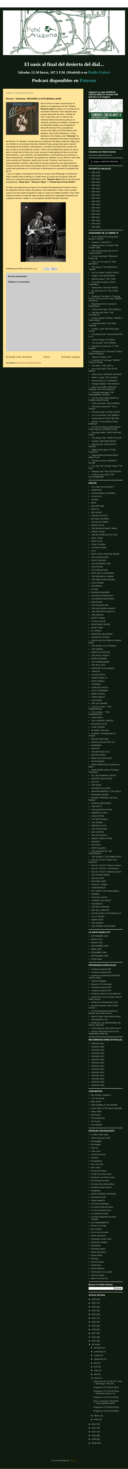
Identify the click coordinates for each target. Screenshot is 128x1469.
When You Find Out (99, 1278)
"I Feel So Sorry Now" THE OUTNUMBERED (101, 475)
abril (96, 1374)
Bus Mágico (96, 1144)
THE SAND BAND (99, 829)
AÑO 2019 (95, 192)
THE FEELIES (97, 615)
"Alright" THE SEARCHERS (103, 276)
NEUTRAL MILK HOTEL (101, 778)
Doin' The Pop (97, 1164)
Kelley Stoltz (96, 1111)
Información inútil (98, 1197)
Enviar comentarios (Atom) (29, 363)
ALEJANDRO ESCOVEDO (102, 599)
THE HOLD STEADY (100, 655)
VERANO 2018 (97, 1053)
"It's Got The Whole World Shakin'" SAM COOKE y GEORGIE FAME (105, 428)
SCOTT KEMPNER (99, 690)
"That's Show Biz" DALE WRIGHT (105, 403)
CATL (93, 551)
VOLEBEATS (97, 904)
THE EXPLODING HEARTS (103, 608)
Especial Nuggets (98, 981)
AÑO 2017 (95, 198)
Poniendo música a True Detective (106, 994)
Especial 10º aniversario (101, 984)
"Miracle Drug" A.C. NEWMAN (104, 381)
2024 (94, 1307)
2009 (94, 1439)
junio (96, 1367)
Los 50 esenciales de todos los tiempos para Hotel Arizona (103, 1012)
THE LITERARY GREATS (102, 721)
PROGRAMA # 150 (99, 1019)
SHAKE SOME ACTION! (101, 838)
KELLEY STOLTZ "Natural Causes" (106, 865)
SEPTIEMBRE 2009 (99, 946)
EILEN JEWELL (98, 681)
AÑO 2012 (95, 214)
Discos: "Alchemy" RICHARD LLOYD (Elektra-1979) (105, 1402)
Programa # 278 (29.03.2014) (106, 1387)
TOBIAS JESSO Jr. (99, 678)
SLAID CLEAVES (98, 560)
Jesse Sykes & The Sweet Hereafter (106, 1108)
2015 (94, 1341)
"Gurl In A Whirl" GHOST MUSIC (105, 273)
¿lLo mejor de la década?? (102, 487)
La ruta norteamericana (101, 1210)
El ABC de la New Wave (101, 1174)
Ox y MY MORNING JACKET (104, 775)
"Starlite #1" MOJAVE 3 (101, 242)
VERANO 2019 (97, 1050)
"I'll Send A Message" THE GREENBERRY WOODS (101, 393)
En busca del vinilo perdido (102, 1184)
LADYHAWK (96, 700)
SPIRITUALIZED (98, 848)
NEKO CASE (97, 541)
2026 (94, 1299)
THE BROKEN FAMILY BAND (104, 528)
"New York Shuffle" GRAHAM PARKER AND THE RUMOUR (102, 388)
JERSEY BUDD (98, 532)
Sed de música (97, 1262)
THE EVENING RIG (99, 605)
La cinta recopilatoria (100, 1204)
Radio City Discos (98, 1252)
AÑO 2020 (95, 188)
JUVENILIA (96, 684)
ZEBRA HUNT (97, 920)
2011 (94, 1432)
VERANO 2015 (97, 1063)
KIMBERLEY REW (99, 813)
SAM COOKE (97, 567)
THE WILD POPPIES (100, 907)
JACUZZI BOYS (98, 675)
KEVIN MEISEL (98, 761)
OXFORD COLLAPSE (100, 788)
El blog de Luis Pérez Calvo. (103, 1177)
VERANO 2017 (97, 1056)
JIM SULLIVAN (97, 878)
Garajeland (95, 1190)
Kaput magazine (98, 1200)
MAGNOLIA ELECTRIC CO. (103, 742)
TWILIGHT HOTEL (99, 897)
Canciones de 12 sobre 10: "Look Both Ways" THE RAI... (107, 1382)
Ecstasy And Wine (99, 1171)
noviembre (98, 1352)
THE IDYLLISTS (98, 665)
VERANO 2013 (97, 1069)
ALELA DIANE (97, 583)
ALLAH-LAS (96, 496)
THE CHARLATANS (99, 557)
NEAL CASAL (97, 538)
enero (96, 1419)
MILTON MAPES (98, 755)
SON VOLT (96, 845)
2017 (94, 1333)
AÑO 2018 (95, 195)
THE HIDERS (97, 649)
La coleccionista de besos (102, 1207)
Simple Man (96, 1265)
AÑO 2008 (95, 227)
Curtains (94, 1158)
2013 (94, 1424)
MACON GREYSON (100, 739)
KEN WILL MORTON (100, 910)
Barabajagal (96, 1141)
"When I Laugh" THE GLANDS (104, 377)
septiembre (99, 1359)
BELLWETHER (97, 506)
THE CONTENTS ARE (101, 564)
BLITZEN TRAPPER (100, 519)
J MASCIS (95, 671)
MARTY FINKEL (98, 618)
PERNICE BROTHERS (101, 803)
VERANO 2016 (97, 1059)
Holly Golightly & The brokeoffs (104, 1105)
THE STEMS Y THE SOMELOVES (106, 857)
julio (96, 1363)
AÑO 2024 (95, 176)
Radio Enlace (96, 1255)
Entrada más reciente (19, 356)
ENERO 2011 (97, 939)
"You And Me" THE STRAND (103, 343)
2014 (94, 1344)
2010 (94, 1435)
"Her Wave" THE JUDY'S (102, 366)
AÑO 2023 (95, 179)
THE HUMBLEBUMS (100, 662)
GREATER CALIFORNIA (102, 634)
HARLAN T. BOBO (99, 884)
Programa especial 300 (101, 990)
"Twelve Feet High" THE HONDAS (106, 309)
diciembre (98, 1348)
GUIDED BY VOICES (100, 637)
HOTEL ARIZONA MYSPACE (103, 1194)
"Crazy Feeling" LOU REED (103, 340)
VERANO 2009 (97, 1082)
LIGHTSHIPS (97, 717)
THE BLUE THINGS (100, 522)
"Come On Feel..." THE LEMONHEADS (100, 708)
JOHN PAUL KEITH (99, 687)
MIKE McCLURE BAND (101, 758)
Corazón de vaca (98, 1154)
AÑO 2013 (95, 211)
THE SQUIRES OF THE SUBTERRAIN (100, 852)
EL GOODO (96, 631)
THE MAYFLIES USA (100, 752)
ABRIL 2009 (96, 949)
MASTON (95, 748)
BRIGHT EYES (97, 525)
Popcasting (95, 1245)
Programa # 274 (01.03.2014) (106, 1411)
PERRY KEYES (98, 694)
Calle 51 (94, 1148)
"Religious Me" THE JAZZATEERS (106, 471)
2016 (94, 1337)
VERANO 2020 (97, 1047)
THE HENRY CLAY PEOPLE (103, 646)
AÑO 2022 (95, 182)
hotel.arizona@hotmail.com (100, 155)
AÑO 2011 (95, 217)
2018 (94, 1329)
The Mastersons (98, 1118)
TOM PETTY (96, 806)
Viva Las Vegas (97, 1275)
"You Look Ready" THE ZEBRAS (105, 415)
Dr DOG (94, 589)
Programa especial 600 (101, 969)
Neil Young (95, 1115)
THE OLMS (96, 785)
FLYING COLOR (98, 621)
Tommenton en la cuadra (101, 1272)
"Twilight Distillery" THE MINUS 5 (105, 384)
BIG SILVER (96, 512)
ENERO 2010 (97, 942)
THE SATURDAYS (99, 835)
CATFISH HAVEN (98, 547)
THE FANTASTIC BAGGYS (103, 611)
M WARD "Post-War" (100, 730)
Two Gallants (96, 1125)
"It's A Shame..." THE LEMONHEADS (99, 713)
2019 (94, 1326)
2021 (94, 1318)
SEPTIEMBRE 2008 (99, 956)
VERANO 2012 (97, 1072)
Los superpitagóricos (100, 1222)
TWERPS (95, 894)
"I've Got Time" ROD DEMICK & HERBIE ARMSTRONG (104, 399)
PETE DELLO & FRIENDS (102, 573)
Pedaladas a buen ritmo (101, 1239)
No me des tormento (100, 1232)
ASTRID (94, 499)
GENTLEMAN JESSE (100, 624)
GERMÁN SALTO (98, 825)
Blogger (73, 1460)
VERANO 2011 (97, 1075)
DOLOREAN (96, 586)
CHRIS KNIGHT (98, 697)
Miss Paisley (96, 1229)
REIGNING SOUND (99, 795)
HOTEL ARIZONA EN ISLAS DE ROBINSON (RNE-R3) (104, 1032)
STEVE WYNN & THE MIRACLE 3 (106, 913)
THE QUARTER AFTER (101, 810)
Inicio (46, 356)
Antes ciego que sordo (100, 1138)
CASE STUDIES (98, 544)
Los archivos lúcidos (99, 1213)
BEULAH (95, 509)
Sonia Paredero (97, 1268)
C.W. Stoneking (97, 1098)
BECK (93, 503)
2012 (94, 1428)
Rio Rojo (94, 1258)
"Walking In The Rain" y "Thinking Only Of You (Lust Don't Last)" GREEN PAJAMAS (105, 298)
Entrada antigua (70, 356)
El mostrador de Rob (100, 1180)
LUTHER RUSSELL (99, 819)
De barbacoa (96, 1161)
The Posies (96, 1121)
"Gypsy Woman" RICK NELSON (105, 418)
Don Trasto (95, 1167)
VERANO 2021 (97, 1043)
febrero (97, 1416)
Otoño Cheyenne (98, 1236)
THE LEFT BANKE (99, 703)
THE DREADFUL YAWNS (102, 576)
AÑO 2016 (95, 201)
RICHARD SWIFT (99, 881)
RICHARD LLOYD (99, 724)
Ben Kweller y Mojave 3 (101, 1095)
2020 (94, 1322)
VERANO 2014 (97, 1066)
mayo (96, 1370)
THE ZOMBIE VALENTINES (103, 926)
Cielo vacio (95, 1151)
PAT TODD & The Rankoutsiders (105, 891)
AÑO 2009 (95, 224)
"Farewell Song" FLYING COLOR (105, 412)
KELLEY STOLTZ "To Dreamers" (105, 868)
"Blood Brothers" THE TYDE (103, 279)
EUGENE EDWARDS (100, 592)
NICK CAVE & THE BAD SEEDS (105, 554)
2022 (94, 1314)
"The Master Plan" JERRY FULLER (106, 438)
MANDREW (96, 745)
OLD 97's (95, 782)
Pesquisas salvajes (99, 1242)
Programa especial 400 (101, 987)
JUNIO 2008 (96, 959)
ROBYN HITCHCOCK (100, 652)
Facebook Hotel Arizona (101, 1187)
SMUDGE (95, 842)
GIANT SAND (97, 628)
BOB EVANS (96, 602)
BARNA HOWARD (99, 658)
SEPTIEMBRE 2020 (99, 936)
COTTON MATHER (99, 570)
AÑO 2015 (95, 204)
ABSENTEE (96, 490)
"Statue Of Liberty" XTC (101, 357)
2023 (94, 1310)
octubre (97, 1355)
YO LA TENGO (97, 916)
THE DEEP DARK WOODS (103, 579)
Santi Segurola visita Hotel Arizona (106, 1028)
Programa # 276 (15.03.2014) (106, 1397)
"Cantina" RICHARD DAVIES (103, 441)
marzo (97, 1378)
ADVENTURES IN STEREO (103, 493)
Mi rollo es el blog (98, 1226)
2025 (94, 1303)
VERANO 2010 (97, 1079)
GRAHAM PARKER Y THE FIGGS (106, 791)
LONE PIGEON (98, 727)
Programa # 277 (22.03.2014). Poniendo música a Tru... (106, 1392)
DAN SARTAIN (97, 832)
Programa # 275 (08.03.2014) (106, 1407)
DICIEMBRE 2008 (99, 952)
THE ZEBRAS (97, 923)
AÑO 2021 (95, 185)
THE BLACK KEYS (99, 515)
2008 (94, 1443)
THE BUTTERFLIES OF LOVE (104, 535)
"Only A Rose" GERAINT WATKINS (106, 374)
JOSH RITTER (97, 816)
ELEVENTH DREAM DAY (102, 596)
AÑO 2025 (95, 172)
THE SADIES (97, 822)
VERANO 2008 (97, 1085)
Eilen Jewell (96, 1101)
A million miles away (99, 1134)
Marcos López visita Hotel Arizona (105, 1016)
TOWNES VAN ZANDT (101, 900)
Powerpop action (98, 1249)
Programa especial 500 (101, 972)
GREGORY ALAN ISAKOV (102, 668)
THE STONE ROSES (100, 875)
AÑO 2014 (95, 208)
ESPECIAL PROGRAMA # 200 (104, 1002)
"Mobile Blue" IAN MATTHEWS (104, 288)
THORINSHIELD (98, 888)
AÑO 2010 (95, 220)
